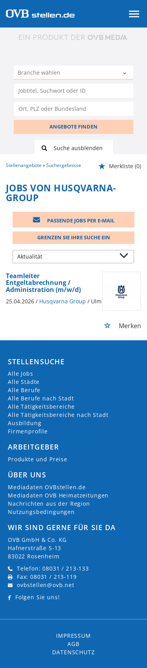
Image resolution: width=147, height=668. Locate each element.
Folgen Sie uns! (37, 597)
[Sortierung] (65, 257)
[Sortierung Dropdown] (126, 257)
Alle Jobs (20, 373)
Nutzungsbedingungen (41, 512)
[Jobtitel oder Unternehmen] (73, 91)
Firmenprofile (28, 431)
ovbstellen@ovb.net (45, 585)
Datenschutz (73, 652)
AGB (73, 644)
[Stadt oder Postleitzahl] (73, 109)
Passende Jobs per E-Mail (73, 220)
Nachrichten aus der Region (49, 503)
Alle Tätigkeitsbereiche (41, 406)
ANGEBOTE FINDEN (73, 126)
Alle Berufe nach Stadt (41, 398)
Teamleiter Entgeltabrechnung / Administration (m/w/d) (43, 283)
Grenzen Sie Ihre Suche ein (73, 237)
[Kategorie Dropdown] (125, 73)
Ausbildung (24, 423)
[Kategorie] (66, 73)
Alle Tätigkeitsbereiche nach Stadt (58, 414)
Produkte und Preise (37, 459)
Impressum (73, 635)
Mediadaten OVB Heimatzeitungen (58, 495)
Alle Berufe (24, 390)
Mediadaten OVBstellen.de (47, 487)
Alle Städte (24, 381)
